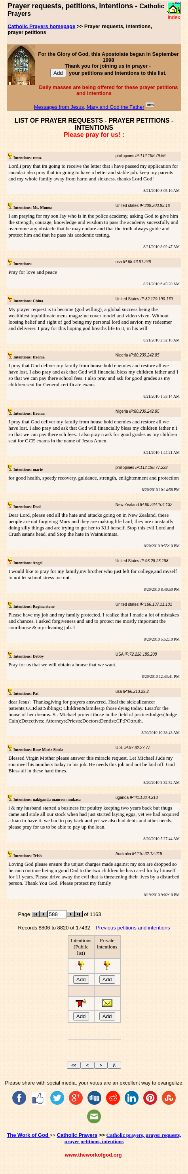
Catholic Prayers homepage (41, 26)
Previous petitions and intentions (133, 928)
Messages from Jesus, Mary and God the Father (89, 107)
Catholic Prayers (77, 1135)
